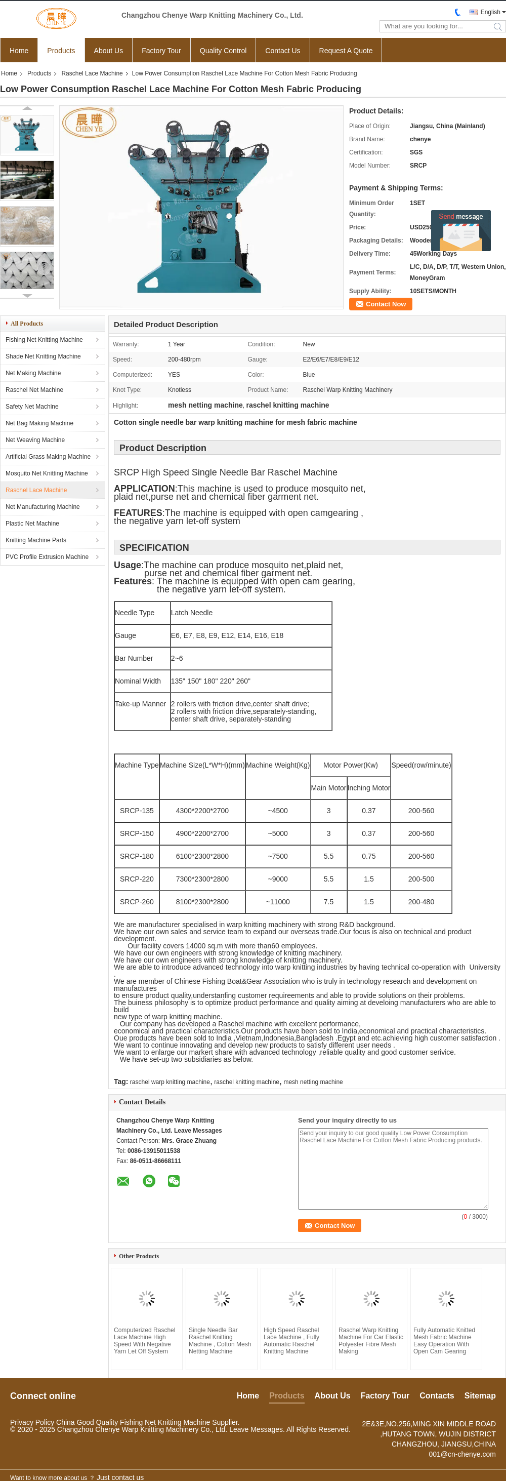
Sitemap (480, 1388)
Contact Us (282, 51)
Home (19, 51)
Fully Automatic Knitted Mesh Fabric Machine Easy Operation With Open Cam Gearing (444, 1333)
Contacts (436, 1388)
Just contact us (120, 1470)
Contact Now (386, 304)
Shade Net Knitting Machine (43, 356)
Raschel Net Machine (34, 389)
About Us (108, 51)
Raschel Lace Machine (91, 73)
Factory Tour (161, 51)
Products (61, 51)
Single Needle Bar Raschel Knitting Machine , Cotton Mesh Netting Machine (220, 1333)
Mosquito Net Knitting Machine (47, 473)
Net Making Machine (33, 373)
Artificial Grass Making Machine (48, 456)
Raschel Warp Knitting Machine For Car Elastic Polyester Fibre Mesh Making (371, 1333)
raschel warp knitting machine (170, 1074)
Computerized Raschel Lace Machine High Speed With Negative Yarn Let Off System (144, 1333)
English (490, 12)
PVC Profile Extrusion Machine (47, 557)
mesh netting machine (313, 1074)
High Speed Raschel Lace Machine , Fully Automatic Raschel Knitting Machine (291, 1333)
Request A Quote (346, 51)
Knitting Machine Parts (36, 540)
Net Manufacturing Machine (43, 506)
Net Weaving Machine (35, 440)
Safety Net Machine (32, 406)
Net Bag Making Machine (39, 423)
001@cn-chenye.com (462, 1447)
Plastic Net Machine (32, 523)
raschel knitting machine (246, 1074)
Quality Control (223, 51)
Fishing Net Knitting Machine (44, 339)
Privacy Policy (32, 1415)
